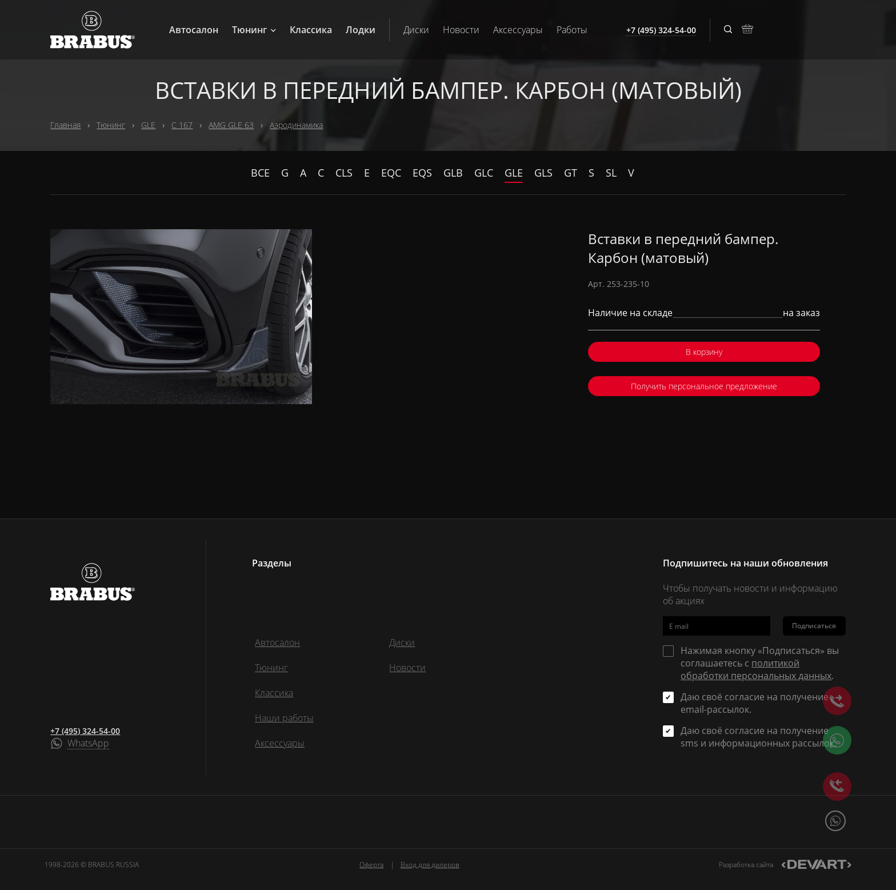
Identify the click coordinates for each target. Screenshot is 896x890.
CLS (344, 172)
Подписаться (814, 625)
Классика (311, 29)
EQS (422, 172)
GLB (453, 172)
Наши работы (284, 718)
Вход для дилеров (430, 864)
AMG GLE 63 (231, 124)
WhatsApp (88, 743)
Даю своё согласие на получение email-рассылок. (755, 703)
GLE (148, 124)
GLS (543, 172)
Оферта (371, 864)
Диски (416, 29)
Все (260, 172)
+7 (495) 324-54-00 (85, 730)
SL (611, 172)
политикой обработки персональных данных (756, 669)
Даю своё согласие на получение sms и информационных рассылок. (759, 736)
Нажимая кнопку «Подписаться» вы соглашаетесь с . (760, 663)
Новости (461, 29)
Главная (65, 124)
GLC (483, 172)
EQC (391, 172)
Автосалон (193, 29)
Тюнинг (254, 29)
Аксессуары (518, 29)
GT (570, 172)
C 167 (182, 124)
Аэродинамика (296, 124)
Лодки (360, 29)
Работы (572, 29)
